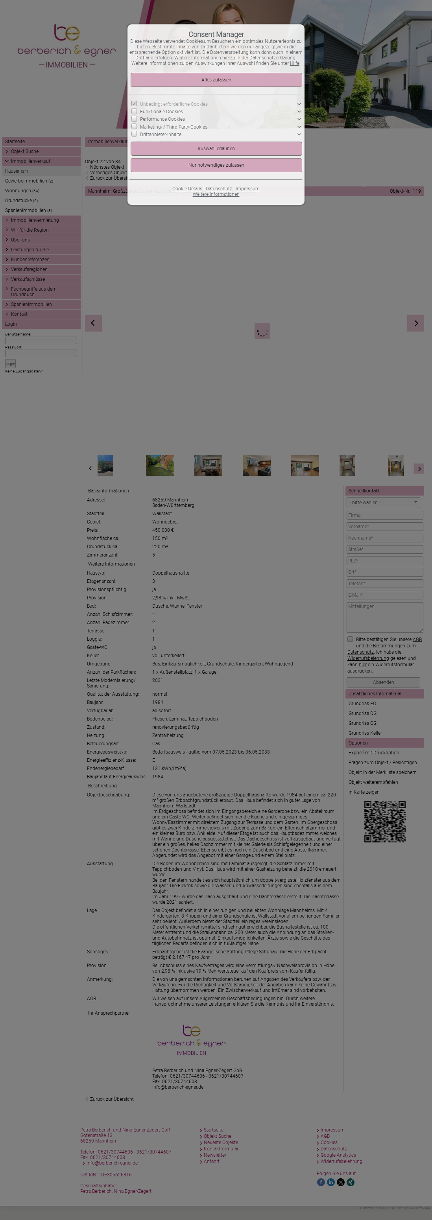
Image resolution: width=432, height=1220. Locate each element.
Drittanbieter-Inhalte (160, 134)
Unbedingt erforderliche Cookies (174, 104)
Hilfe (294, 63)
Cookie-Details (187, 189)
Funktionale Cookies (161, 111)
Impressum (248, 189)
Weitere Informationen (216, 194)
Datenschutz (219, 189)
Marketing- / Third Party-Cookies (173, 126)
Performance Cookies (162, 119)
